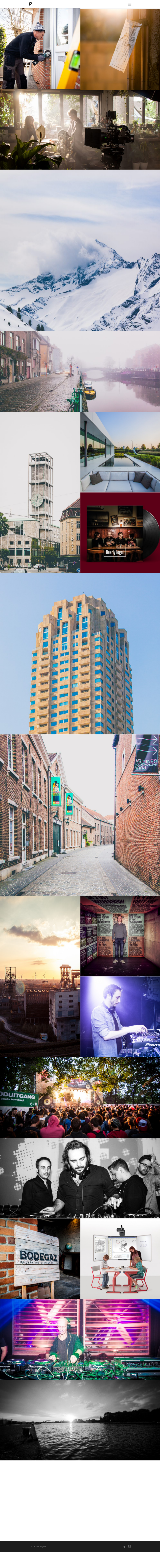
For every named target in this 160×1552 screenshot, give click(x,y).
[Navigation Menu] (129, 4)
